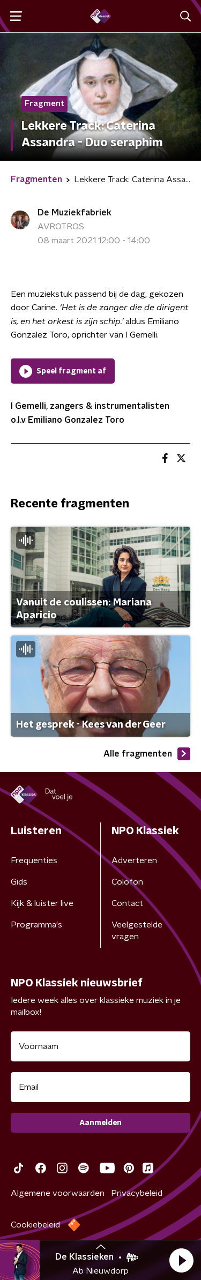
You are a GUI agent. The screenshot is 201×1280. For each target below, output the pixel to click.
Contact (127, 903)
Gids (19, 882)
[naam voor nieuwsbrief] (100, 1046)
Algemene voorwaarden (58, 1193)
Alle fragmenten (146, 753)
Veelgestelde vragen (136, 930)
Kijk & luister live (42, 903)
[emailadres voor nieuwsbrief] (100, 1087)
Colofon (127, 882)
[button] (181, 1260)
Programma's (36, 924)
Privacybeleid (136, 1193)
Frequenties (34, 860)
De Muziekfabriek (74, 212)
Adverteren (134, 860)
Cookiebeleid (35, 1225)
